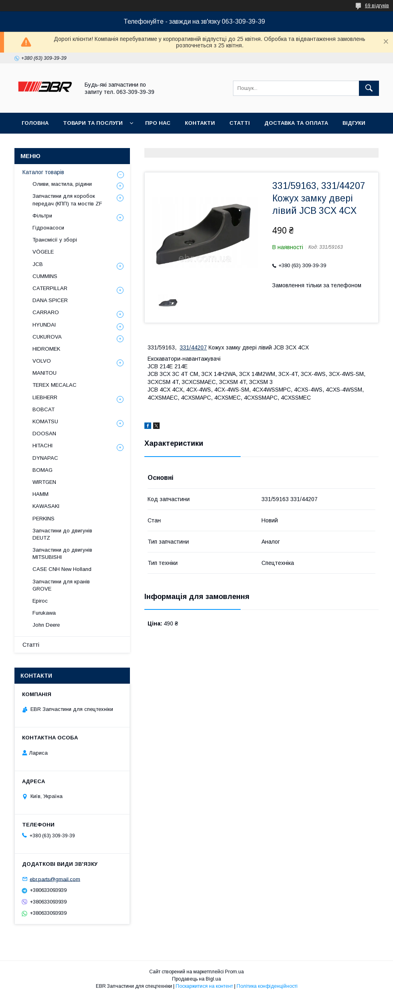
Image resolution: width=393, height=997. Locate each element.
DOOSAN (44, 433)
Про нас (157, 123)
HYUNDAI (44, 325)
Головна (35, 123)
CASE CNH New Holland (61, 569)
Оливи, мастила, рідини (62, 184)
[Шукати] (369, 88)
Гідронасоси (48, 228)
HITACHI (42, 446)
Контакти (200, 123)
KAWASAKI (45, 506)
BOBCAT (43, 409)
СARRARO (45, 312)
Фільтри (42, 216)
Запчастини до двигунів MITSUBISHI (62, 553)
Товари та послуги (93, 123)
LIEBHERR (44, 397)
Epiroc (40, 601)
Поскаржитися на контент (204, 986)
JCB (37, 264)
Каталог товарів (43, 172)
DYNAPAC (45, 458)
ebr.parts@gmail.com (55, 879)
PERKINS (43, 519)
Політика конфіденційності (267, 986)
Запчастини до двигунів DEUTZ (62, 534)
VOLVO (41, 361)
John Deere (46, 625)
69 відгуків (377, 5)
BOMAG (42, 470)
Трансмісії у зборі (54, 240)
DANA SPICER (50, 300)
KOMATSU (45, 421)
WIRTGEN (44, 482)
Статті (239, 123)
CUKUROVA (47, 337)
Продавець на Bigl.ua (196, 979)
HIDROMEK (46, 349)
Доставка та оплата (296, 123)
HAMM (40, 494)
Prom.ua (234, 972)
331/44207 (193, 347)
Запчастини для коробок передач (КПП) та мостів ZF (67, 199)
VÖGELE (43, 252)
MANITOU (44, 373)
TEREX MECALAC (54, 385)
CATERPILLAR (49, 288)
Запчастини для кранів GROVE (61, 585)
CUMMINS (44, 276)
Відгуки (353, 123)
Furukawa (44, 613)
